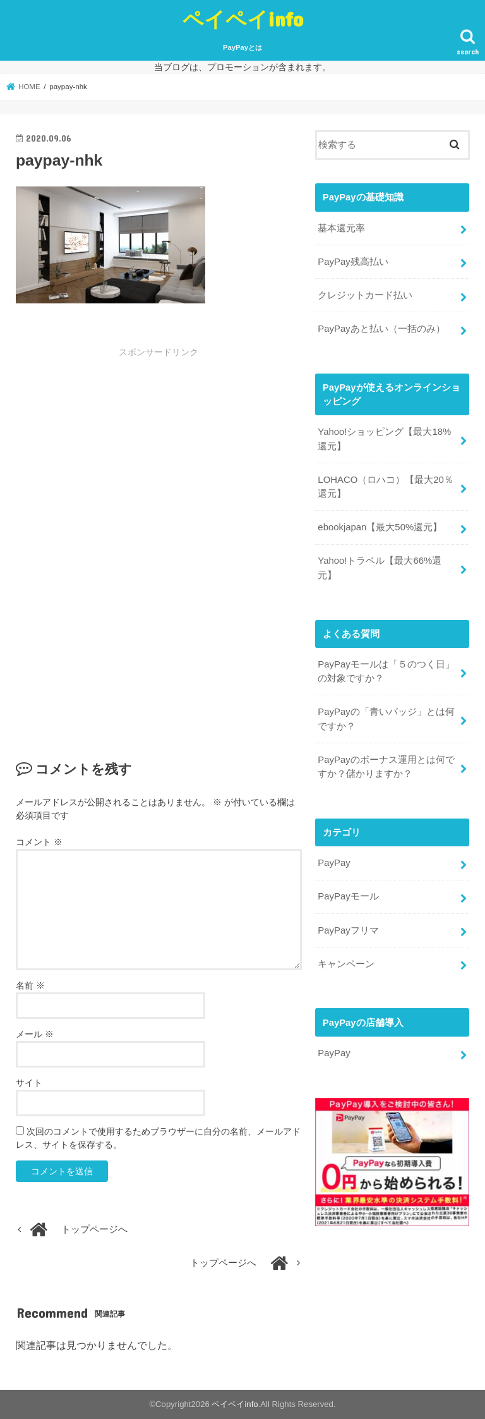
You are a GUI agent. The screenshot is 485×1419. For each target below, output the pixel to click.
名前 (30, 985)
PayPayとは (242, 47)
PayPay (334, 861)
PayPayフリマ (348, 928)
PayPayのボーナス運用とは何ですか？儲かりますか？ (386, 765)
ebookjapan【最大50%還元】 (379, 526)
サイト (29, 1083)
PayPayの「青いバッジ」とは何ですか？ (386, 717)
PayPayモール (348, 894)
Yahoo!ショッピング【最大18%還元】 (384, 438)
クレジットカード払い (365, 294)
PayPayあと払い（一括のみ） (381, 328)
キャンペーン (346, 961)
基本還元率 (341, 227)
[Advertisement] (158, 453)
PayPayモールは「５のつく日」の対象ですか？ (386, 669)
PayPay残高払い (353, 261)
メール (35, 1034)
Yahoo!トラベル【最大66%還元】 (379, 566)
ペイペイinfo (243, 18)
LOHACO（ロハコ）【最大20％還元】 (385, 485)
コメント (39, 842)
